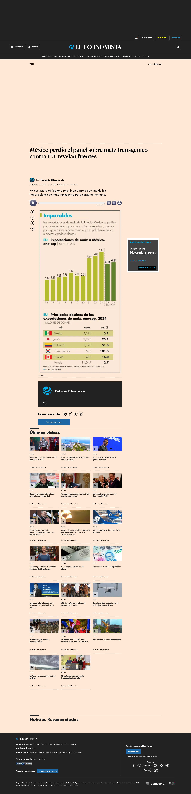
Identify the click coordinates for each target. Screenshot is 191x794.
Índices (137, 56)
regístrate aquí (147, 268)
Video (32, 64)
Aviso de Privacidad (38, 752)
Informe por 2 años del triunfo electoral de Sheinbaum (43, 568)
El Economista (39, 744)
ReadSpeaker (101, 205)
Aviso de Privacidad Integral (60, 752)
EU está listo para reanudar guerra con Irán (104, 458)
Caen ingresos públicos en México (72, 568)
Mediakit (32, 748)
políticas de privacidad (150, 756)
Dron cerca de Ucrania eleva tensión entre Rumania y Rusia (74, 640)
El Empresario (52, 744)
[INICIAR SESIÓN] (178, 47)
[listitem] (33, 203)
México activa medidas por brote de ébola (107, 531)
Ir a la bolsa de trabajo (48, 771)
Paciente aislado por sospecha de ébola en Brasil (75, 458)
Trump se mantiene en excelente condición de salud (75, 495)
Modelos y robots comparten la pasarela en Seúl (43, 458)
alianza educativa (112, 56)
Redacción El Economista (52, 180)
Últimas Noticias (49, 56)
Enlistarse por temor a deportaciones (39, 640)
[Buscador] (32, 47)
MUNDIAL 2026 (77, 56)
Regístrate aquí (133, 751)
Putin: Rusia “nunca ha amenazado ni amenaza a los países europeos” (42, 532)
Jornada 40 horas (94, 56)
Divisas (146, 56)
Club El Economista (67, 744)
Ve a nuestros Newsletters (137, 261)
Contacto (77, 752)
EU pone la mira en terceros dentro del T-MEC (105, 495)
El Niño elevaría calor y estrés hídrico (43, 677)
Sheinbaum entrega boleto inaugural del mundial (73, 677)
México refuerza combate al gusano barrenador (73, 604)
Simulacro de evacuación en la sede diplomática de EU (106, 604)
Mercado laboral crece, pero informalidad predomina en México (42, 605)
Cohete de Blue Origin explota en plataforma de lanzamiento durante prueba (75, 532)
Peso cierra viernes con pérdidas (107, 567)
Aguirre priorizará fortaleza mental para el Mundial (42, 495)
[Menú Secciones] (16, 47)
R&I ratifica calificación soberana (107, 639)
